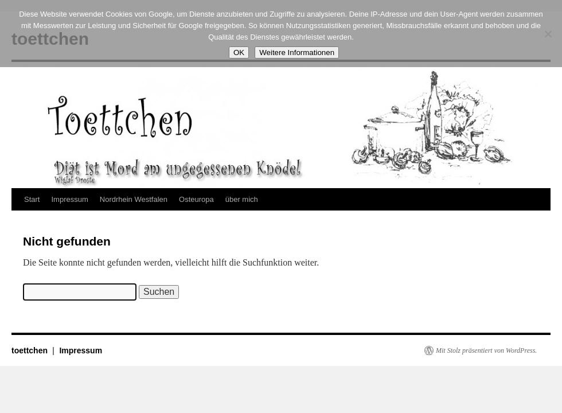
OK (238, 52)
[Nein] (547, 34)
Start (32, 199)
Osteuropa (196, 199)
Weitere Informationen (296, 52)
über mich (241, 199)
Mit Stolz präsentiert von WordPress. (486, 350)
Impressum (69, 199)
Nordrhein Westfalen (133, 199)
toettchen (30, 350)
